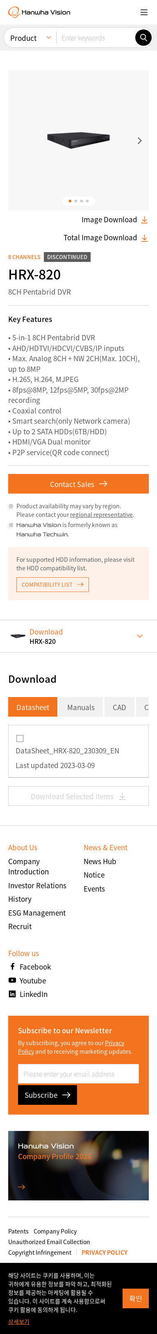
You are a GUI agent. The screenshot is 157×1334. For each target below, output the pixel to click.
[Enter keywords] (95, 37)
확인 (135, 1298)
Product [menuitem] (23, 38)
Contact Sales (78, 484)
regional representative (101, 514)
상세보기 (19, 1321)
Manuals (81, 707)
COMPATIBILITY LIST (53, 584)
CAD (119, 707)
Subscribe (48, 1095)
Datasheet (32, 707)
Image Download (115, 219)
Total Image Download (106, 237)
